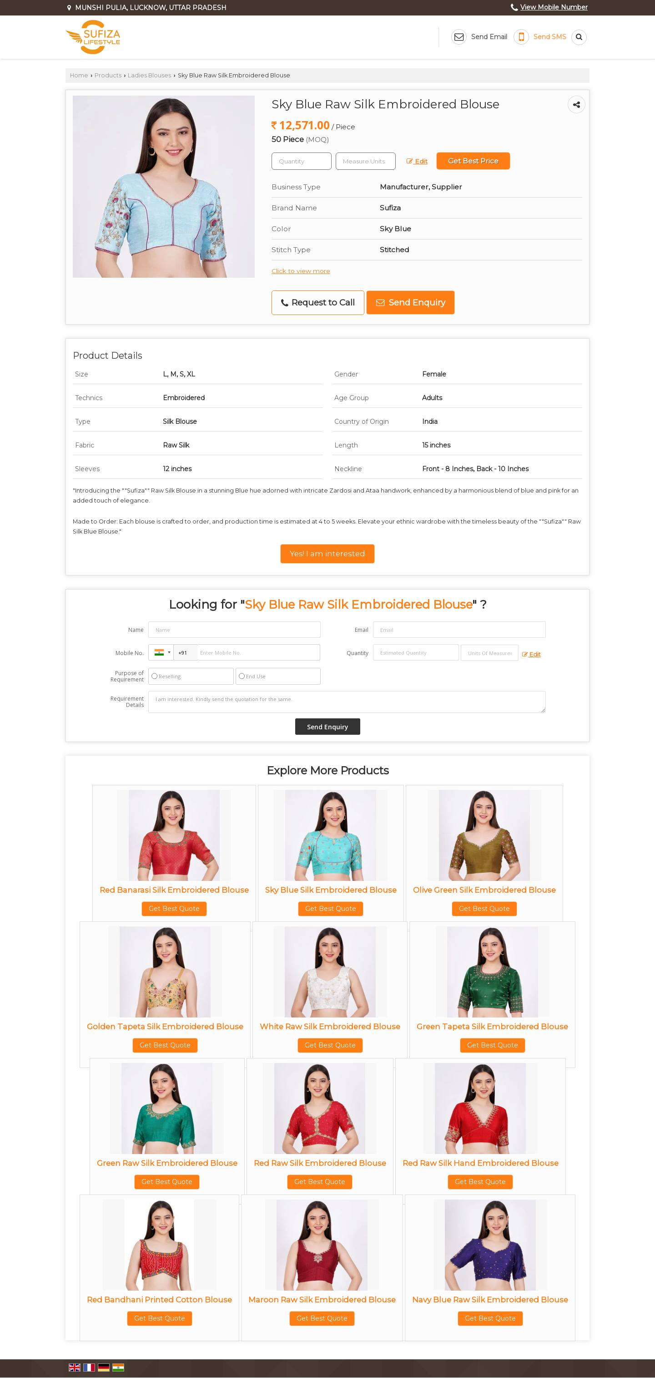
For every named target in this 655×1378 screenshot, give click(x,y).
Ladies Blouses (149, 75)
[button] (554, 7)
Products (108, 75)
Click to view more (301, 271)
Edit (417, 161)
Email (361, 630)
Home (79, 75)
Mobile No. (130, 653)
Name (136, 630)
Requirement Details (127, 702)
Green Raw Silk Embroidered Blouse (167, 1163)
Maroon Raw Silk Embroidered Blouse (322, 1299)
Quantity (357, 653)
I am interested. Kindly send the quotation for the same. (347, 702)
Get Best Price (473, 161)
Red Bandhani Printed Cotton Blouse (159, 1299)
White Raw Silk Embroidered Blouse (330, 1026)
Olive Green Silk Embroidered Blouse (484, 890)
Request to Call (318, 302)
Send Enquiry (410, 302)
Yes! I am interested (327, 553)
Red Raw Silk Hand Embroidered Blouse (481, 1163)
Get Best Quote (174, 909)
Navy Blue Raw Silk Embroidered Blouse (490, 1299)
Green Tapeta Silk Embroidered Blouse (492, 1026)
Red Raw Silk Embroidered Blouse (320, 1163)
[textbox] (366, 161)
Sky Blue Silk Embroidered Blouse (331, 890)
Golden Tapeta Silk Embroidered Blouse (165, 1026)
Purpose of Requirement (127, 676)
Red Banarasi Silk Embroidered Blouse (174, 890)
